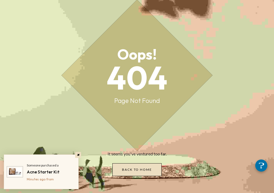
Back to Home (137, 170)
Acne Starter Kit (43, 172)
